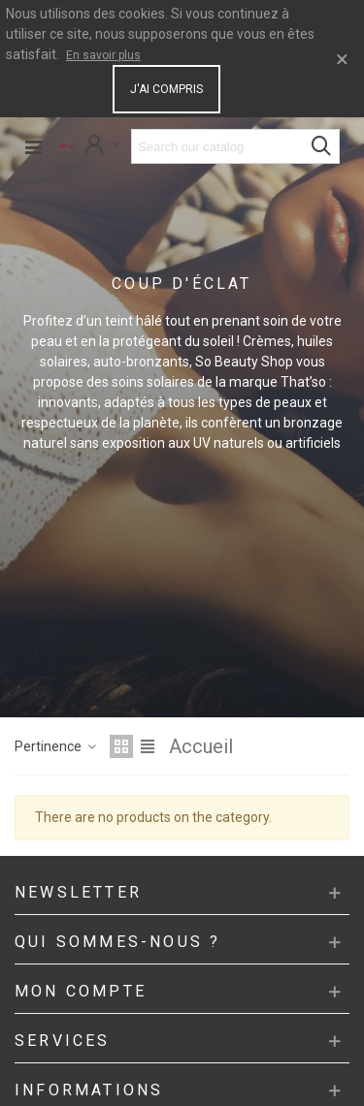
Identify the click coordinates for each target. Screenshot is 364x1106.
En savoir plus (103, 55)
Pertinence (56, 746)
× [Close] (342, 59)
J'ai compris (166, 89)
